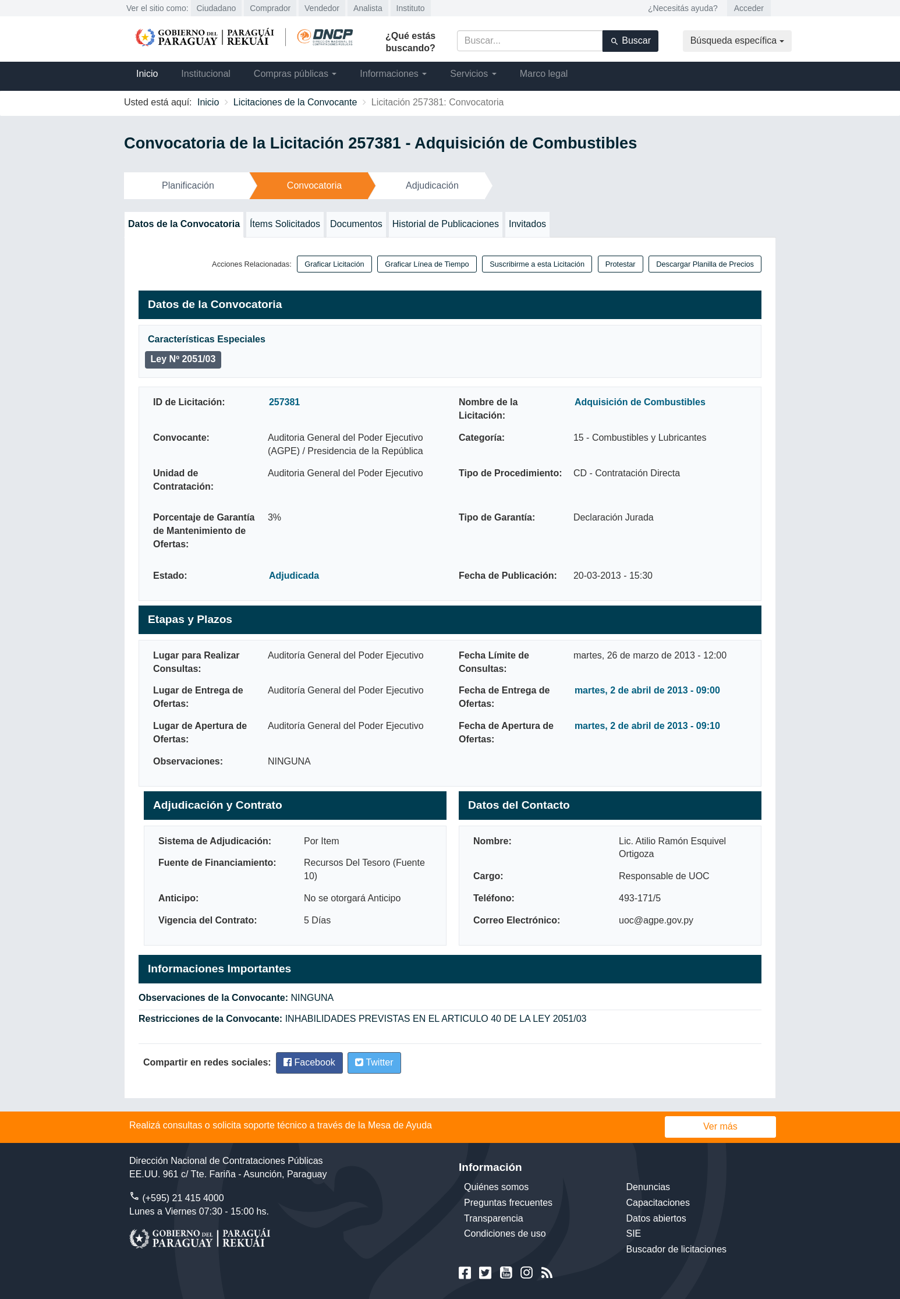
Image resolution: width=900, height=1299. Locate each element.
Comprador (270, 8)
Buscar (630, 41)
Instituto (410, 8)
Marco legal (544, 74)
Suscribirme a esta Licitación (537, 264)
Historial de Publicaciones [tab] (445, 224)
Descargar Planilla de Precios (705, 264)
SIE (634, 1233)
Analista (367, 8)
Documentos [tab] (356, 224)
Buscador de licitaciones (676, 1249)
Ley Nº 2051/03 (183, 359)
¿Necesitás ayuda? (683, 8)
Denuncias (648, 1187)
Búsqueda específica (737, 40)
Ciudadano (216, 8)
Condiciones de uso (505, 1233)
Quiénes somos (496, 1187)
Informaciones (393, 74)
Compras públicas (295, 74)
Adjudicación (432, 185)
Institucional (206, 74)
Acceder (749, 8)
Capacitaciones (658, 1203)
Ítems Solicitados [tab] (285, 224)
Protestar (620, 264)
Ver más (720, 1126)
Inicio (147, 74)
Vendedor (321, 8)
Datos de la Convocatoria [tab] (184, 224)
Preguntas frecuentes (508, 1203)
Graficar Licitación (334, 264)
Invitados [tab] (527, 224)
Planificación (188, 185)
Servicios (473, 74)
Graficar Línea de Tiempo (427, 264)
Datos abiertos (656, 1218)
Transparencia (493, 1218)
